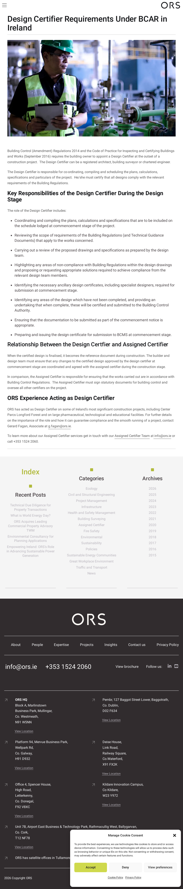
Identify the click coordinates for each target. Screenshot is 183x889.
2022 (152, 513)
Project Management (91, 501)
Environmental (91, 537)
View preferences (160, 867)
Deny (125, 867)
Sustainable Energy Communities (91, 555)
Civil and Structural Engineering (91, 495)
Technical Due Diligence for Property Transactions (30, 507)
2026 (152, 489)
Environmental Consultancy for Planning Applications (30, 538)
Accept (91, 867)
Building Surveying (92, 519)
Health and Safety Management (91, 513)
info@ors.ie (162, 436)
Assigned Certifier (91, 525)
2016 (152, 549)
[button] (174, 835)
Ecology (92, 489)
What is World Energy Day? (31, 515)
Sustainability (91, 543)
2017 (152, 543)
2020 (152, 525)
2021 (152, 519)
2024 (152, 501)
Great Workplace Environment (91, 561)
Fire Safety (92, 531)
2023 (152, 507)
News (91, 573)
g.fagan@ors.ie (59, 426)
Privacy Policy (133, 877)
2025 (152, 495)
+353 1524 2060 (68, 666)
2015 (152, 555)
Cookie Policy (115, 877)
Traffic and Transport (91, 567)
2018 (152, 537)
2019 (152, 531)
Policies (91, 549)
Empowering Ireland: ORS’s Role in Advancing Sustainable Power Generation (31, 551)
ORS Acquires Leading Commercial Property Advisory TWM (30, 526)
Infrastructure (91, 507)
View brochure (127, 666)
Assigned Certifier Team (132, 436)
